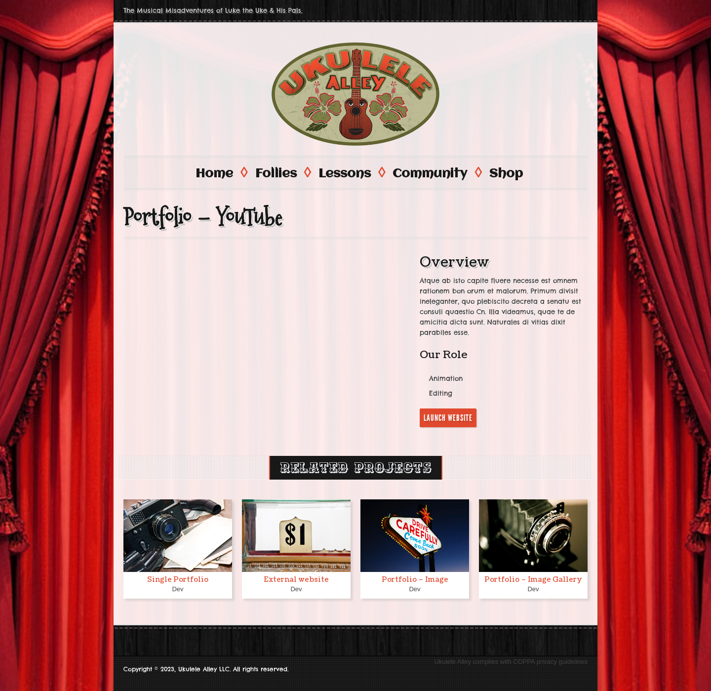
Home (221, 172)
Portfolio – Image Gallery (533, 579)
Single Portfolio (177, 579)
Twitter (578, 10)
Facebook (560, 10)
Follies (282, 172)
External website (296, 579)
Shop (506, 173)
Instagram (525, 10)
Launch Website (448, 417)
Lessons (351, 172)
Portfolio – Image (415, 579)
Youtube (543, 10)
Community (436, 172)
